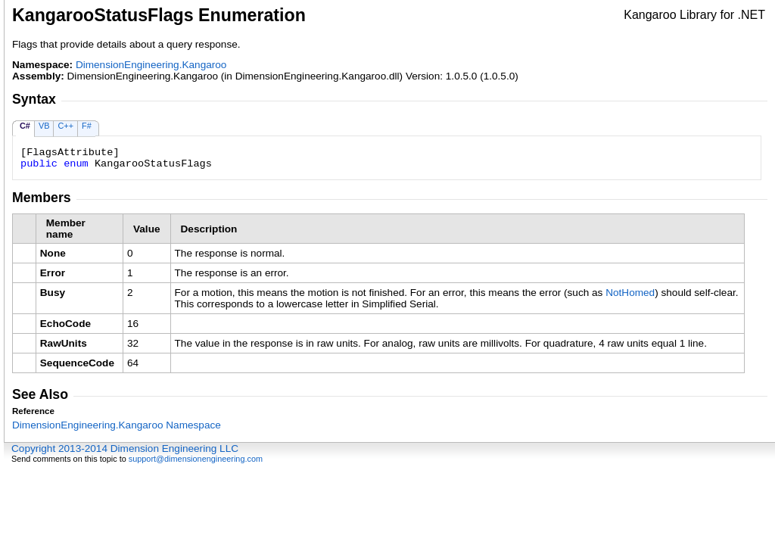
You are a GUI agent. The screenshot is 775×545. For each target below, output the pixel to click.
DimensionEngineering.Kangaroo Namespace (116, 425)
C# (25, 125)
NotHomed (630, 292)
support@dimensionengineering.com (196, 458)
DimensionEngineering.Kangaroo (151, 64)
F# (87, 125)
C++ (65, 125)
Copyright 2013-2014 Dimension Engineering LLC (124, 448)
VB (44, 125)
